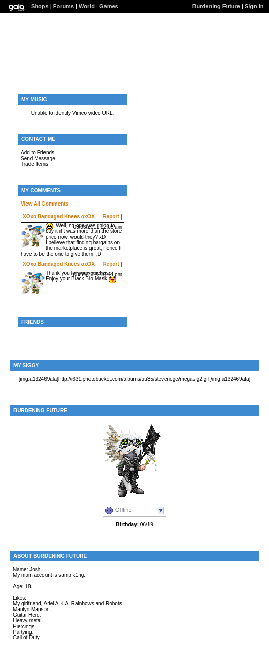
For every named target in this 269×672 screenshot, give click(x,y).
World (87, 6)
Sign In (254, 6)
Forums (63, 6)
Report (110, 217)
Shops (40, 6)
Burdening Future (216, 6)
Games (108, 6)
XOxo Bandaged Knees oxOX (59, 217)
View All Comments (44, 204)
